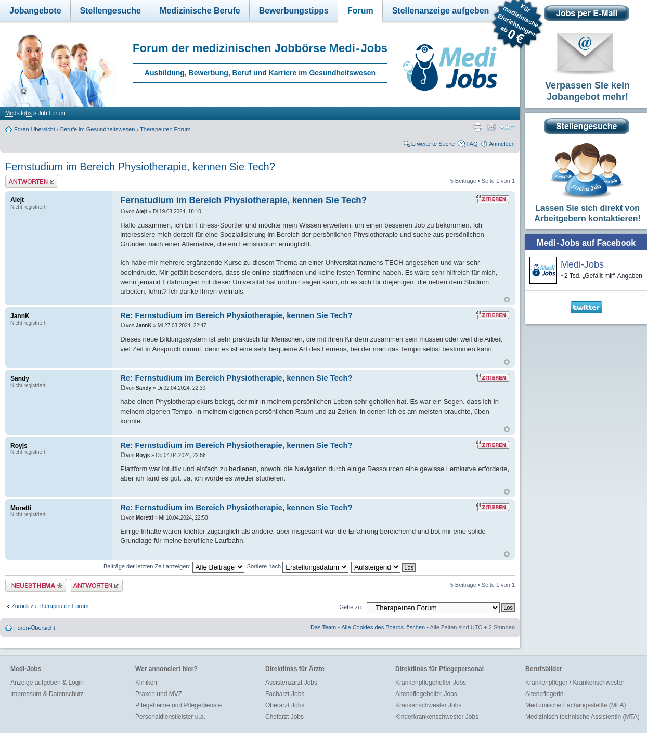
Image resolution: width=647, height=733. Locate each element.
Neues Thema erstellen (36, 585)
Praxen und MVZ (158, 694)
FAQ (471, 144)
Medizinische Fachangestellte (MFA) (575, 705)
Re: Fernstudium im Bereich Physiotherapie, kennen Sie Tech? (236, 315)
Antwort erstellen (31, 181)
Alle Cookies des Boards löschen (383, 627)
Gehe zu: (351, 607)
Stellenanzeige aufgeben (440, 10)
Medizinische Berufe (200, 10)
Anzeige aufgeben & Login (47, 682)
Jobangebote (35, 10)
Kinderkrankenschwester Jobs (436, 717)
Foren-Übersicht (34, 129)
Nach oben (507, 299)
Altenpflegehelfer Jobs (426, 694)
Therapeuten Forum (165, 129)
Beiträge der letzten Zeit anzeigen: (173, 566)
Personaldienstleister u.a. (170, 717)
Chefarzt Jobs (284, 717)
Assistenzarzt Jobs (291, 682)
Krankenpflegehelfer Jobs (430, 682)
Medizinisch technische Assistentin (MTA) (582, 717)
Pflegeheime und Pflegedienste (178, 705)
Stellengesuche (110, 10)
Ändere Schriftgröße (507, 127)
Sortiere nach (297, 566)
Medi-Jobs (18, 113)
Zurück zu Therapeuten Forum (49, 606)
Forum (360, 10)
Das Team (323, 627)
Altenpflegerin (544, 694)
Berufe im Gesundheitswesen (97, 129)
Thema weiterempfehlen (491, 127)
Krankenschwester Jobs (428, 705)
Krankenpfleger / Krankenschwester (574, 682)
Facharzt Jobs (284, 694)
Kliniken (146, 682)
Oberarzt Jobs (284, 705)
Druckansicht (477, 127)
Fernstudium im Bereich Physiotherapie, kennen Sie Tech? (140, 166)
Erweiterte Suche (433, 144)
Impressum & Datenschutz (47, 694)
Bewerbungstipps (294, 10)
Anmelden (502, 144)
